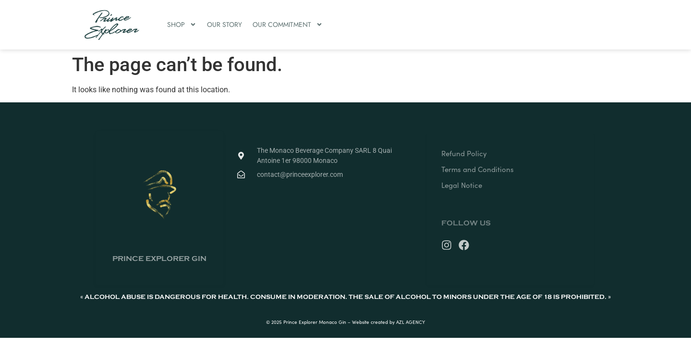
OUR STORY (224, 24)
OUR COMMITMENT (288, 24)
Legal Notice (461, 185)
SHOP (181, 24)
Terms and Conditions (477, 169)
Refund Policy (464, 153)
